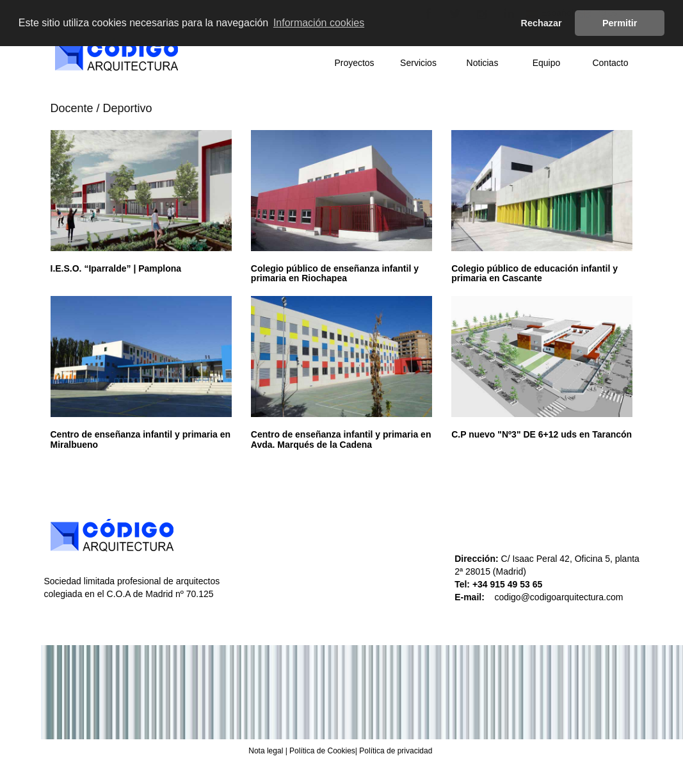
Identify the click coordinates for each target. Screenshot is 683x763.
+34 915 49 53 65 (508, 584)
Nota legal (265, 750)
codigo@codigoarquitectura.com (558, 597)
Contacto (610, 63)
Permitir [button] (619, 23)
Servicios (418, 63)
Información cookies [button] (318, 22)
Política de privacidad (395, 750)
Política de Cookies (322, 750)
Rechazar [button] (541, 23)
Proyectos (354, 63)
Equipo (547, 63)
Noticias (483, 63)
